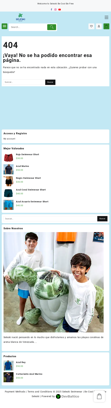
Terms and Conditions (40, 391)
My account (9, 139)
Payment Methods (15, 391)
